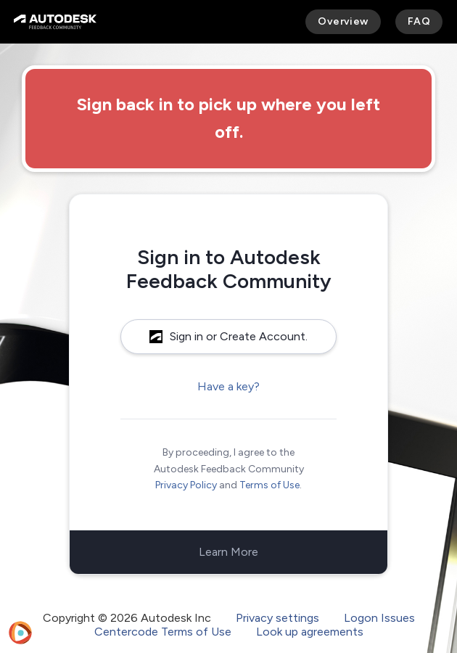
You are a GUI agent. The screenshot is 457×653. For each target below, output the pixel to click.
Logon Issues (379, 618)
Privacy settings (277, 618)
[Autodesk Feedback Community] (55, 22)
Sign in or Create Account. (228, 336)
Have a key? (228, 386)
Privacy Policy (186, 485)
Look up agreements (309, 631)
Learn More (228, 552)
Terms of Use (269, 485)
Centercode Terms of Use (162, 631)
